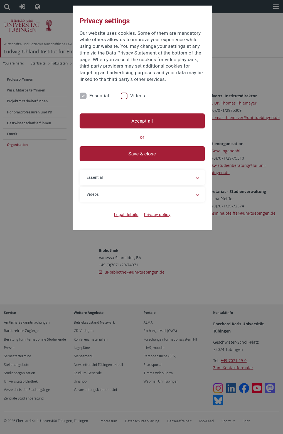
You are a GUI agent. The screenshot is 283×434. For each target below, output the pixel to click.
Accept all (141, 121)
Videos (136, 95)
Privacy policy (156, 214)
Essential (99, 95)
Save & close (141, 154)
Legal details (125, 214)
